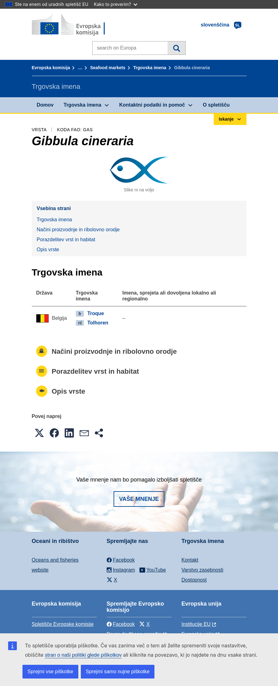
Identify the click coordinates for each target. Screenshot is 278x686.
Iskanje (176, 48)
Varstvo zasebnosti (202, 570)
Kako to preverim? (115, 4)
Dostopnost (194, 580)
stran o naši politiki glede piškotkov (83, 655)
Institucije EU (196, 624)
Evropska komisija (51, 67)
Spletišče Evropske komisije (63, 624)
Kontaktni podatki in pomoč (152, 105)
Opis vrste (48, 249)
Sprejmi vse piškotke (50, 671)
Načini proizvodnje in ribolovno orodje (78, 229)
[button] (39, 433)
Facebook (121, 624)
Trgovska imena (149, 67)
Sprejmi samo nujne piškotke (118, 671)
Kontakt (190, 560)
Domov (45, 105)
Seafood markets (107, 67)
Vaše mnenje (139, 499)
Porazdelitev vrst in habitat (66, 239)
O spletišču (216, 105)
